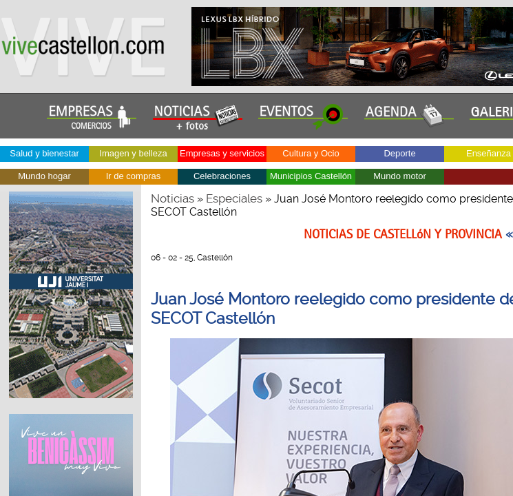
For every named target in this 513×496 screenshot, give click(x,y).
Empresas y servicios (222, 153)
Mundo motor (399, 176)
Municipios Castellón (311, 176)
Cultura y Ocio (310, 153)
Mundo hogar (44, 176)
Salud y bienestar (44, 153)
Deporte (399, 153)
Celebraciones (222, 176)
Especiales (234, 198)
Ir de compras (133, 176)
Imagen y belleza (133, 153)
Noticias (172, 198)
